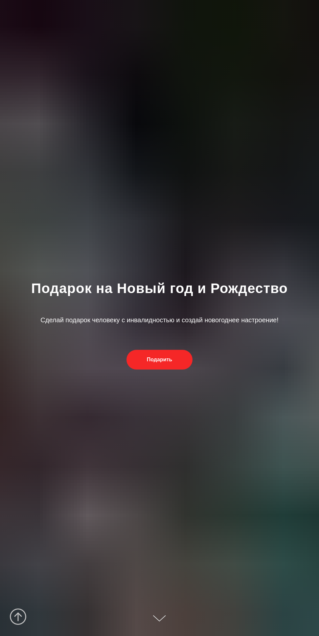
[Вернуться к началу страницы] (18, 616)
